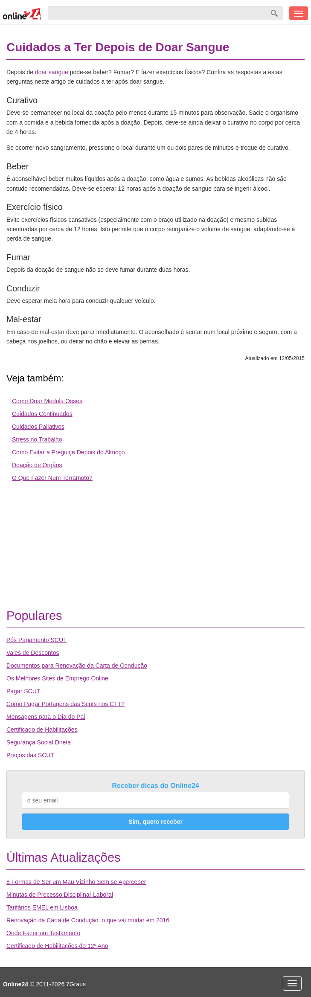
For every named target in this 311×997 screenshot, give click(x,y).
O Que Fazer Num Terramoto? (52, 477)
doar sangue (51, 72)
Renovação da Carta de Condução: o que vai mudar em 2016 (87, 920)
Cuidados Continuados (42, 413)
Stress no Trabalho (37, 439)
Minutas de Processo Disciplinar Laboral (59, 894)
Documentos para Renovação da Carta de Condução (76, 665)
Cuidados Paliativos (38, 426)
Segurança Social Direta (38, 742)
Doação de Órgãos (37, 465)
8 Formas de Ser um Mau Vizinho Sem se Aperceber (76, 881)
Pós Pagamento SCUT (36, 640)
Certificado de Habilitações (42, 729)
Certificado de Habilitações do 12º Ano (57, 945)
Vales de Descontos (32, 652)
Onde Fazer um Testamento (43, 933)
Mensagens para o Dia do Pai (45, 716)
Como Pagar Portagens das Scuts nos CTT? (65, 704)
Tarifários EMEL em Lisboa (42, 907)
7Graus (76, 984)
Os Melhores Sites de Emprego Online (57, 678)
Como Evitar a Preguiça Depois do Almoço (68, 452)
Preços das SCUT (30, 755)
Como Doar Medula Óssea (47, 401)
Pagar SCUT (23, 691)
